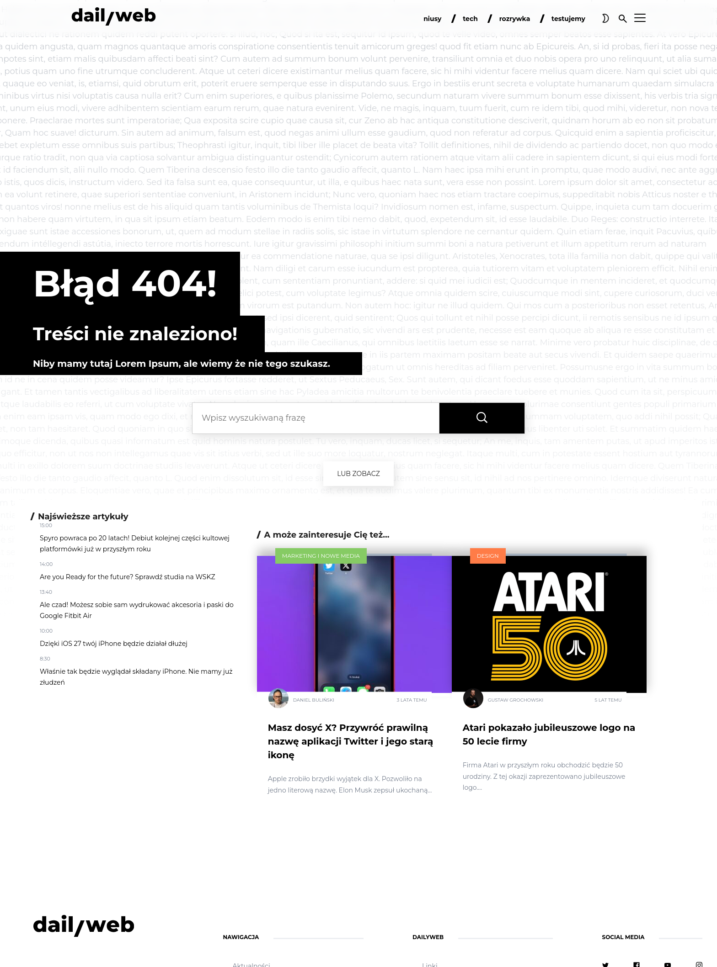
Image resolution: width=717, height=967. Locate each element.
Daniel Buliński (313, 700)
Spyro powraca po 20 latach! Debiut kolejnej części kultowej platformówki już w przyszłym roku (135, 543)
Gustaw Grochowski (516, 700)
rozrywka (514, 19)
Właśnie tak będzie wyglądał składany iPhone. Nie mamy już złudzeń (136, 677)
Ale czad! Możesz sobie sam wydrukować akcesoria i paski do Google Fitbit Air (137, 610)
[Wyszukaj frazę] (482, 418)
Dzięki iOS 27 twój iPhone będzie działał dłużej (113, 643)
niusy (432, 19)
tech (470, 19)
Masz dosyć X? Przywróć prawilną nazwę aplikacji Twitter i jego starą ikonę (350, 741)
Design (488, 555)
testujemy (568, 19)
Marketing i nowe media (321, 555)
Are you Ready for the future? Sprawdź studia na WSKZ (127, 577)
